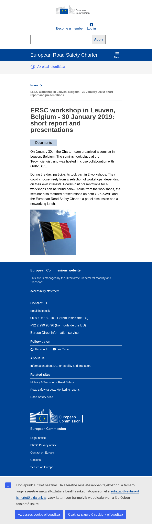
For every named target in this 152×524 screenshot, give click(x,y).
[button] (32, 66)
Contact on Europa (42, 452)
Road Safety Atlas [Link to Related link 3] (41, 397)
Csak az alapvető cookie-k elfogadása (95, 514)
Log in (91, 26)
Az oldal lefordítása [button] (51, 66)
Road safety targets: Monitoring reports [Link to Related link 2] (55, 389)
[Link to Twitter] (61, 349)
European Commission (48, 429)
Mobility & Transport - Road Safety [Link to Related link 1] (52, 382)
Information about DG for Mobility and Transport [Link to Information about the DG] (60, 365)
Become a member (70, 28)
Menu (117, 55)
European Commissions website (55, 270)
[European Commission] (76, 10)
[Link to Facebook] (39, 349)
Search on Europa (41, 467)
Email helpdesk (40, 310)
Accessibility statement (44, 291)
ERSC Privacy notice (43, 445)
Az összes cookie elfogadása (39, 514)
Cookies (35, 459)
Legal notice (38, 437)
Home (34, 85)
